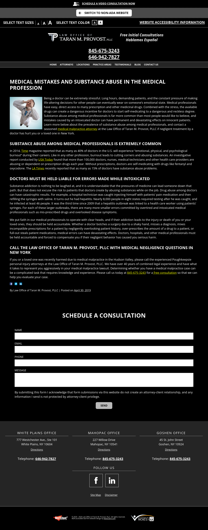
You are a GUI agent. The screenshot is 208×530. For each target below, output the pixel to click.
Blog (137, 64)
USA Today (45, 159)
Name (18, 330)
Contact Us (151, 64)
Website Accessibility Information (172, 22)
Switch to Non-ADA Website (106, 13)
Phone (19, 357)
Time (24, 151)
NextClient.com (109, 518)
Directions (37, 449)
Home (53, 64)
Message (20, 370)
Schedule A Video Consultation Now (108, 3)
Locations (83, 64)
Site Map (95, 495)
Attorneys (66, 64)
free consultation (165, 273)
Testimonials (123, 64)
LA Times (38, 168)
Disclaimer (111, 495)
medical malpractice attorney (77, 129)
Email (18, 343)
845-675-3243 (104, 50)
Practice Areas (102, 64)
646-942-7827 (104, 57)
